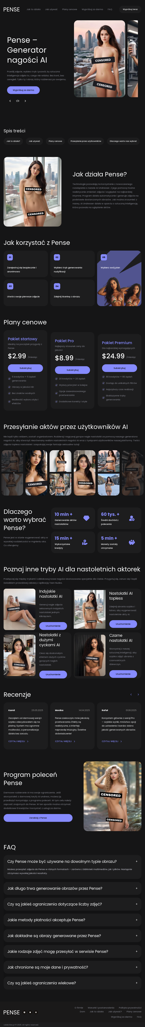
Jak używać (51, 9)
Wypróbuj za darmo (92, 9)
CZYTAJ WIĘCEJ (18, 741)
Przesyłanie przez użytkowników (86, 141)
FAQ (110, 9)
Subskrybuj (25, 368)
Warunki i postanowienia (101, 1007)
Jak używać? (115, 1011)
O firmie (79, 1007)
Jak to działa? (13, 141)
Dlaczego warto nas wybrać (123, 141)
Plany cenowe (69, 9)
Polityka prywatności (130, 1007)
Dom (82, 1011)
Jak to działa (33, 9)
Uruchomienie (53, 625)
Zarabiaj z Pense (38, 817)
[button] (10, 101)
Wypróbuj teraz (130, 9)
